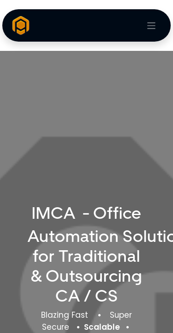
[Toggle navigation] (151, 25)
